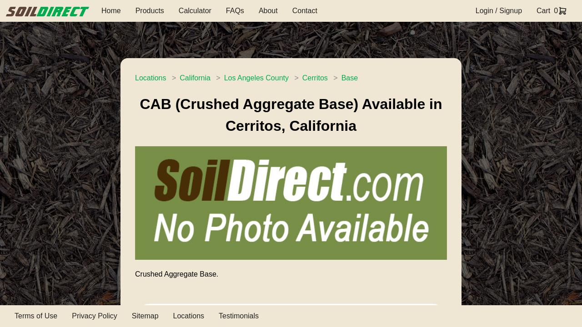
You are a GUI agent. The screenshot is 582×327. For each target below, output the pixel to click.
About (268, 11)
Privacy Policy (94, 316)
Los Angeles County (256, 78)
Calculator (195, 11)
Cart (543, 11)
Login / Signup (499, 11)
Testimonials (239, 316)
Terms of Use (36, 316)
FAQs (235, 11)
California (195, 78)
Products (149, 11)
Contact (304, 11)
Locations (150, 78)
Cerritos (315, 78)
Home (111, 11)
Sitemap (145, 316)
